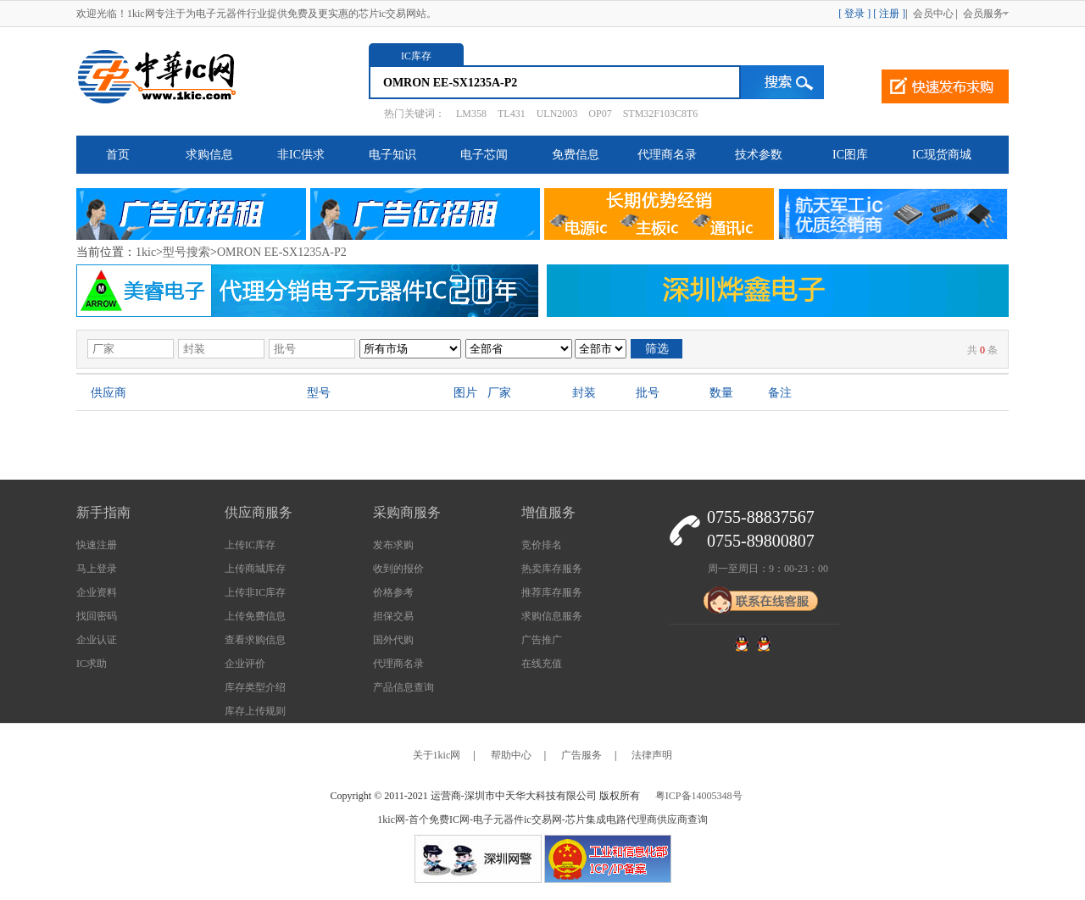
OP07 (599, 113)
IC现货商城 (941, 154)
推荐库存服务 (551, 592)
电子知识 (392, 154)
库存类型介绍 (255, 687)
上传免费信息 (255, 616)
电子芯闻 (484, 154)
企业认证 (96, 640)
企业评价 (245, 663)
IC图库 (850, 154)
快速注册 (96, 545)
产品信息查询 (403, 687)
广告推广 (541, 640)
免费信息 (575, 154)
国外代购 (393, 640)
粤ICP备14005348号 (699, 796)
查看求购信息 (255, 640)
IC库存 (416, 56)
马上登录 (96, 569)
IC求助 (91, 663)
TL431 (512, 113)
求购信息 (209, 154)
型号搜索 (186, 252)
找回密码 (96, 616)
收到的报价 (398, 569)
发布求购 (393, 545)
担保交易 (393, 616)
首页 (118, 154)
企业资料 (96, 592)
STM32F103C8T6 (660, 113)
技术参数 (758, 154)
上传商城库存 (255, 569)
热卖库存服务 (551, 569)
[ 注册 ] (889, 13)
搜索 (782, 82)
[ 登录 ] (854, 13)
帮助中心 (511, 755)
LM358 (471, 113)
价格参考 (393, 592)
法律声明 (652, 755)
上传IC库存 (250, 545)
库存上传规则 (255, 711)
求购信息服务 (551, 616)
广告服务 (581, 755)
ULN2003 (557, 113)
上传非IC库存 (255, 592)
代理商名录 (667, 154)
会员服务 (984, 13)
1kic (146, 252)
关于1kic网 (437, 755)
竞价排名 (541, 545)
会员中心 (932, 13)
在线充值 (541, 663)
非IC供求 (301, 154)
